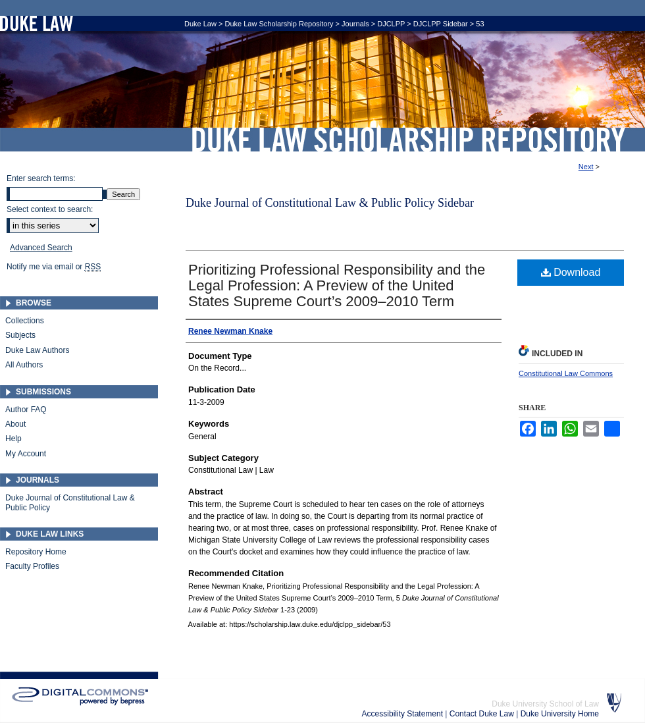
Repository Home (35, 551)
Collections (24, 320)
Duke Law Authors (37, 350)
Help (13, 438)
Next (586, 167)
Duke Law (200, 24)
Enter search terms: (41, 178)
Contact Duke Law (483, 713)
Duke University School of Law (545, 704)
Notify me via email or (54, 266)
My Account (25, 453)
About (15, 424)
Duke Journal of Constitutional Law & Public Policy (70, 502)
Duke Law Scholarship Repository (408, 139)
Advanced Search (41, 247)
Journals (355, 24)
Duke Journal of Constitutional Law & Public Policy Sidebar (330, 202)
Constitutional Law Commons (566, 373)
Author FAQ (26, 409)
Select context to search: (50, 209)
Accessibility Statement (404, 713)
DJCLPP (391, 24)
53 (480, 24)
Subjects (20, 335)
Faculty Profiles (32, 566)
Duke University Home (560, 713)
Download (571, 272)
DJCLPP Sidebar (440, 24)
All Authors (24, 364)
